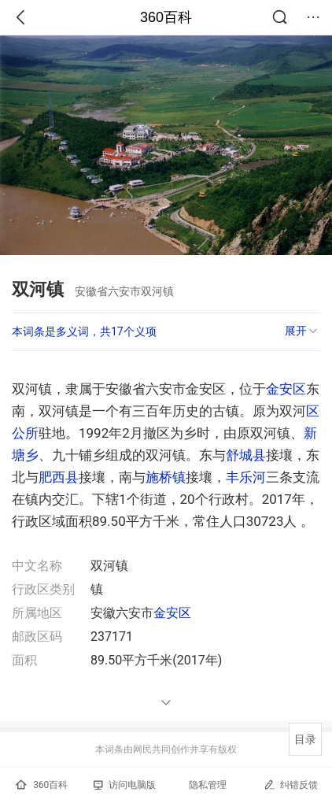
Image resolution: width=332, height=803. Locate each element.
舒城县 (246, 455)
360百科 (166, 17)
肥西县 (59, 477)
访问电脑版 (125, 784)
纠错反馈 (291, 784)
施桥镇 (166, 477)
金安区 (286, 389)
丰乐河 (246, 477)
